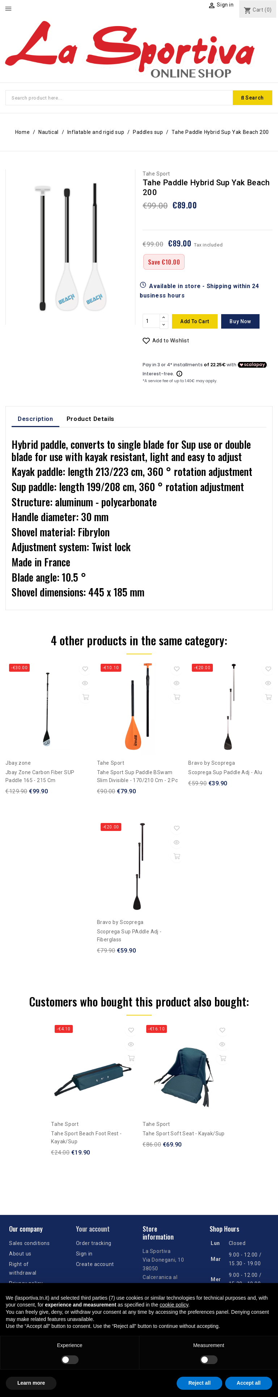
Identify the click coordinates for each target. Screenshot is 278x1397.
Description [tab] (35, 419)
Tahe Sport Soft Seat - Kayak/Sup (184, 1134)
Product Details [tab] (90, 419)
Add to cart (196, 322)
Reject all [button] (199, 1383)
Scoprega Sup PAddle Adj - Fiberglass (129, 936)
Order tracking (93, 1243)
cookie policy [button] (174, 1305)
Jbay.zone (18, 763)
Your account (93, 1229)
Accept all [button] (249, 1383)
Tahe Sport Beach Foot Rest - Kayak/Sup (86, 1138)
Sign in (84, 1254)
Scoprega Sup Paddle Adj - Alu (225, 773)
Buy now (243, 322)
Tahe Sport (156, 174)
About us (20, 1254)
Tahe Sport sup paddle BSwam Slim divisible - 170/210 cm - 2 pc (137, 777)
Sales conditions (29, 1243)
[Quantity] (151, 321)
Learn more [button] (31, 1383)
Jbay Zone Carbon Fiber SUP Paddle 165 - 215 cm (39, 777)
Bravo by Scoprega (211, 763)
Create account (95, 1264)
